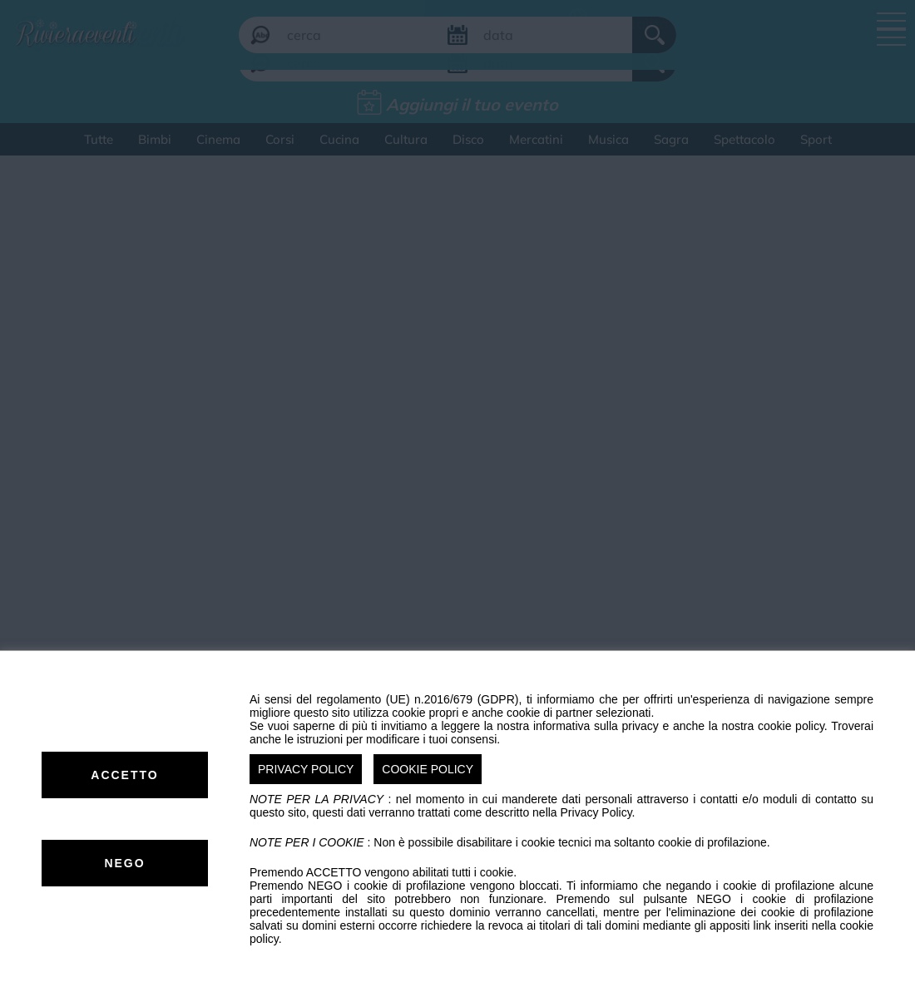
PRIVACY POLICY (306, 769)
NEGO (124, 863)
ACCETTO (124, 775)
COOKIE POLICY (427, 769)
